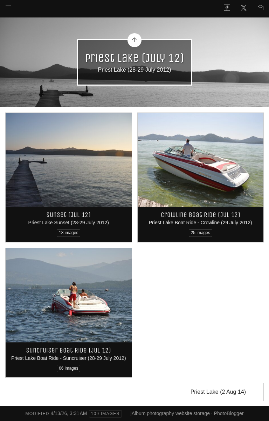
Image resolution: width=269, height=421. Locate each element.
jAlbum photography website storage (170, 413)
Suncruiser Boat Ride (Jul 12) (68, 350)
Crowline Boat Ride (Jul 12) (200, 215)
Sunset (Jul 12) (68, 215)
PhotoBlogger (229, 413)
